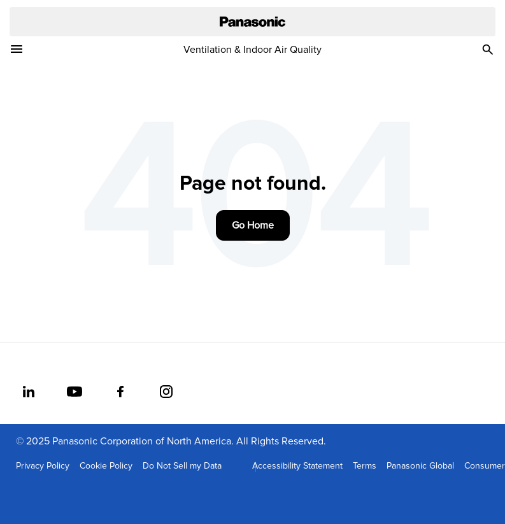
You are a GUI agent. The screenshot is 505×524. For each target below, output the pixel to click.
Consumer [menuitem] (484, 466)
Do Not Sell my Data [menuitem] (182, 466)
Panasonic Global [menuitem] (420, 466)
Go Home (253, 225)
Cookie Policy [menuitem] (106, 466)
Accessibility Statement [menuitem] (297, 466)
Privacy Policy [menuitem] (42, 466)
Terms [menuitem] (364, 466)
